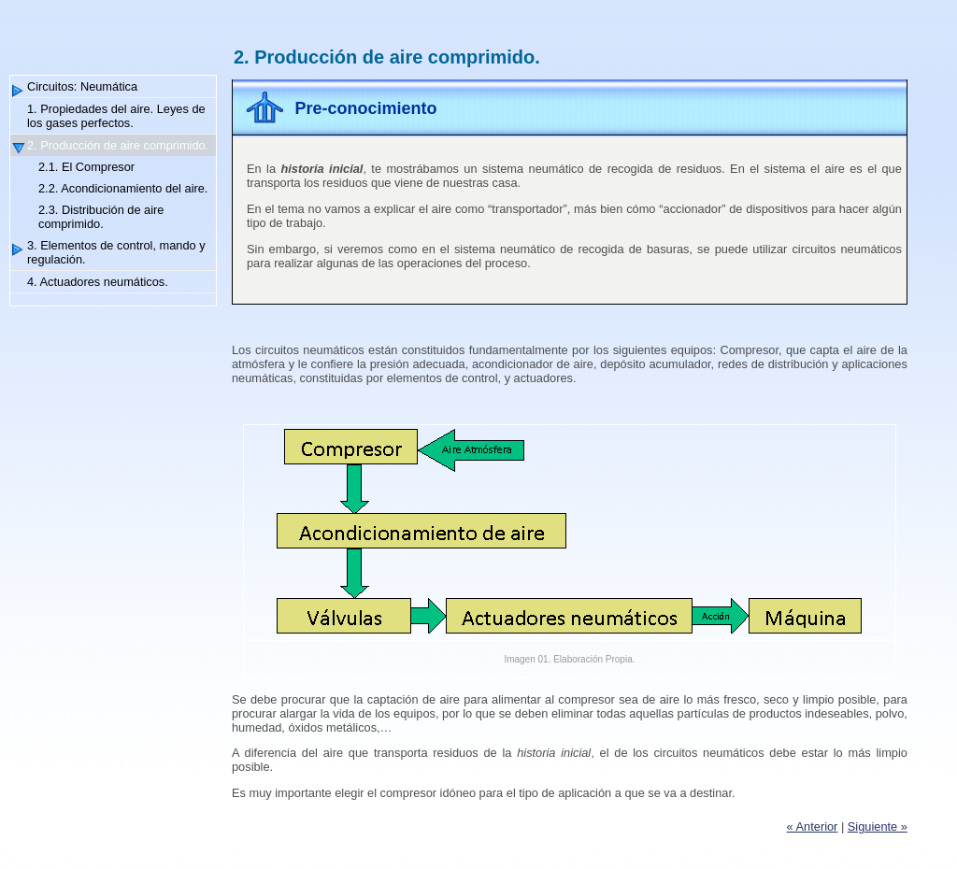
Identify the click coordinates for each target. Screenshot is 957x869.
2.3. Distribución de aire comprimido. (101, 217)
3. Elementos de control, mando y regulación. (116, 252)
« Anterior (812, 826)
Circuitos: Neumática (82, 86)
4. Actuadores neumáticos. (97, 282)
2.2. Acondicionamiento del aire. (122, 188)
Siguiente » (877, 826)
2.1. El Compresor (86, 167)
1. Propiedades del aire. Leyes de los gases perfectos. (116, 116)
